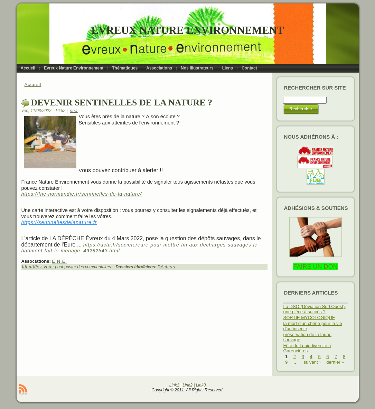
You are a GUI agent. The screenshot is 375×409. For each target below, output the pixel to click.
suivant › (311, 361)
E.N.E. (59, 261)
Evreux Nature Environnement (187, 30)
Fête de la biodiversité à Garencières (307, 348)
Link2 (187, 385)
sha (73, 110)
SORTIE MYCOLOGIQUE (309, 317)
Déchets (166, 266)
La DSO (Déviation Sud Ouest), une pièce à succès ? (314, 309)
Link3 (201, 385)
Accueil (33, 84)
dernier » (335, 361)
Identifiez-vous (38, 266)
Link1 (174, 385)
